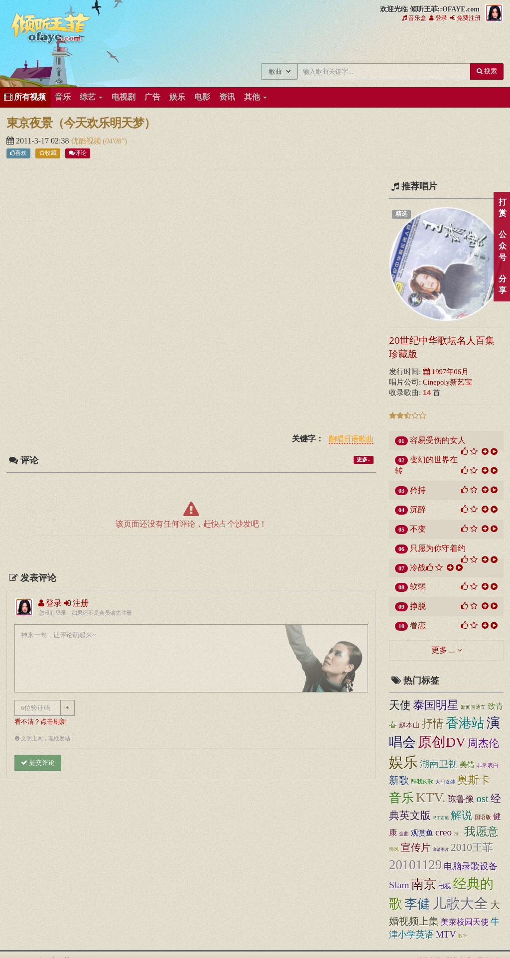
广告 (152, 97)
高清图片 (441, 849)
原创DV (442, 742)
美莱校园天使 (465, 922)
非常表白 (488, 765)
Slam (399, 884)
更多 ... (443, 650)
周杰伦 (483, 743)
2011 (458, 833)
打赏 (502, 208)
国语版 (483, 817)
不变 (418, 529)
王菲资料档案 (456, 44)
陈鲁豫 (460, 799)
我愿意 (481, 831)
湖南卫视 (439, 764)
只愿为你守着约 (438, 548)
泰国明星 (436, 704)
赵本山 (409, 725)
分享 (502, 284)
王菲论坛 (356, 44)
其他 (255, 97)
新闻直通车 (473, 707)
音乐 (63, 97)
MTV (446, 935)
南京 (423, 884)
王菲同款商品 (489, 44)
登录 (438, 17)
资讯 (227, 97)
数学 (462, 936)
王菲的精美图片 (289, 44)
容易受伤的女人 (438, 440)
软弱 (418, 586)
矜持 (418, 490)
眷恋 (418, 625)
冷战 (418, 567)
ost (482, 799)
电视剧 (123, 97)
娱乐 (177, 97)
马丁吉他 (441, 818)
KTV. (430, 797)
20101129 (415, 864)
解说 (462, 815)
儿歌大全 (460, 903)
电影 (202, 97)
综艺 (91, 97)
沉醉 (418, 509)
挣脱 (418, 606)
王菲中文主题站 (189, 44)
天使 (400, 705)
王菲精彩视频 (322, 44)
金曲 (404, 833)
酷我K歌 (422, 781)
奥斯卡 (473, 780)
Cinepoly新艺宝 (447, 382)
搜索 (487, 71)
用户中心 (422, 44)
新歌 (399, 780)
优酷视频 (87, 141)
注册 (76, 603)
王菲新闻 (255, 44)
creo (443, 832)
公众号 (502, 246)
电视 (444, 886)
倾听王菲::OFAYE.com (50, 30)
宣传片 (416, 847)
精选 (401, 213)
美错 (467, 765)
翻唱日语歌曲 (351, 439)
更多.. (363, 459)
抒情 (433, 723)
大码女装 (445, 782)
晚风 (394, 849)
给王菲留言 (389, 44)
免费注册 (465, 17)
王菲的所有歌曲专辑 (222, 44)
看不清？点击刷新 (40, 721)
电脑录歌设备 (471, 866)
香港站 (465, 723)
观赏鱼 (422, 832)
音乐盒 (414, 17)
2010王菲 (472, 847)
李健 (417, 904)
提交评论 (38, 762)
